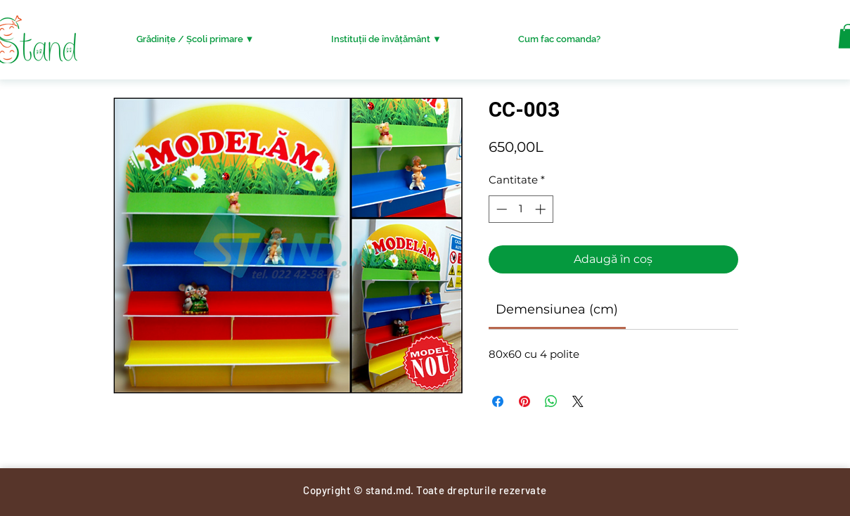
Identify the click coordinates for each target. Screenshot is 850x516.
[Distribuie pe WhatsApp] (551, 401)
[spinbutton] (520, 209)
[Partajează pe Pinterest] (524, 401)
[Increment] (541, 209)
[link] (557, 309)
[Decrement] (500, 209)
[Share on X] (577, 401)
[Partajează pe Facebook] (497, 401)
